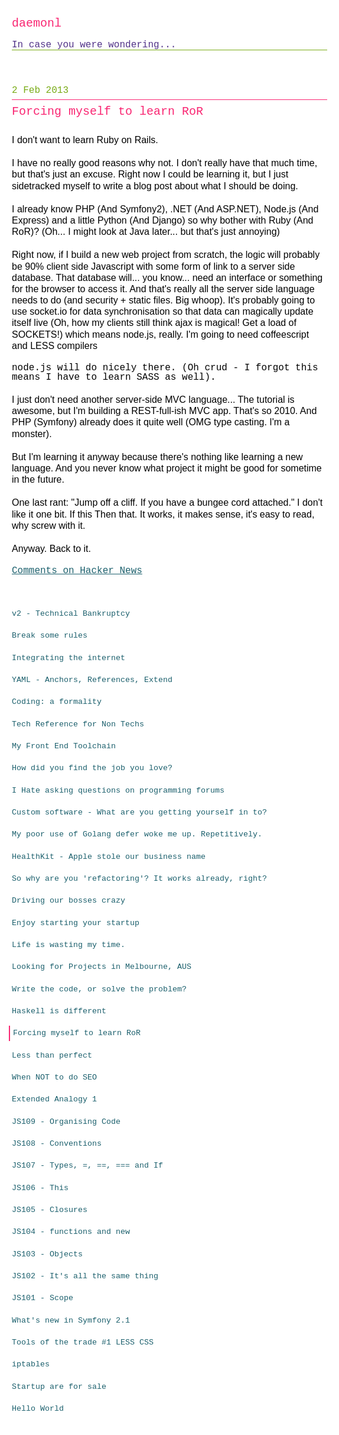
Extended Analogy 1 (54, 1099)
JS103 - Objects (47, 1254)
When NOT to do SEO (54, 1077)
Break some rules (49, 635)
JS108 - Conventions (57, 1143)
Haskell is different (59, 1011)
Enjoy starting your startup (75, 923)
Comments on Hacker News (77, 570)
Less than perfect (52, 1055)
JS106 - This (40, 1188)
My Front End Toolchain (64, 746)
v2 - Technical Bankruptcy (71, 613)
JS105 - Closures (49, 1209)
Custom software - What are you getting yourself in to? (139, 812)
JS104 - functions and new (71, 1231)
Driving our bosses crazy (68, 900)
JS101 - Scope (42, 1298)
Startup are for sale (59, 1386)
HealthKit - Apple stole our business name (109, 856)
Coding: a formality (57, 701)
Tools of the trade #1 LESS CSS (83, 1342)
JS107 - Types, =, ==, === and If (87, 1165)
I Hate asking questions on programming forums (118, 790)
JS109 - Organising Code (66, 1121)
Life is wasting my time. (68, 944)
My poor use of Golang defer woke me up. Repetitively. (137, 834)
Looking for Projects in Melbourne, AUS (101, 966)
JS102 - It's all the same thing (85, 1276)
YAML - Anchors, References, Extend (92, 680)
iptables (31, 1364)
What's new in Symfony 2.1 (71, 1320)
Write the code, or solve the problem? (99, 989)
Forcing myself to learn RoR (77, 1033)
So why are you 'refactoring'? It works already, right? (139, 878)
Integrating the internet (68, 658)
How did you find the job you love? (92, 768)
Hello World (38, 1408)
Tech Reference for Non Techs (78, 724)
